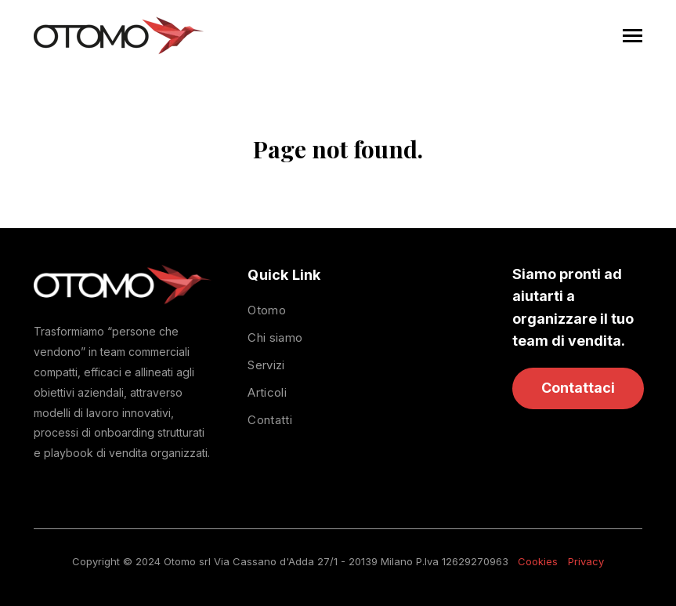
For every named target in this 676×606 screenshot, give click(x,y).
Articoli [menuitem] (267, 392)
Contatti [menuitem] (269, 419)
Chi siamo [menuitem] (275, 337)
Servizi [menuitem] (266, 364)
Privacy (586, 561)
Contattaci (578, 387)
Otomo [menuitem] (267, 310)
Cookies (538, 561)
